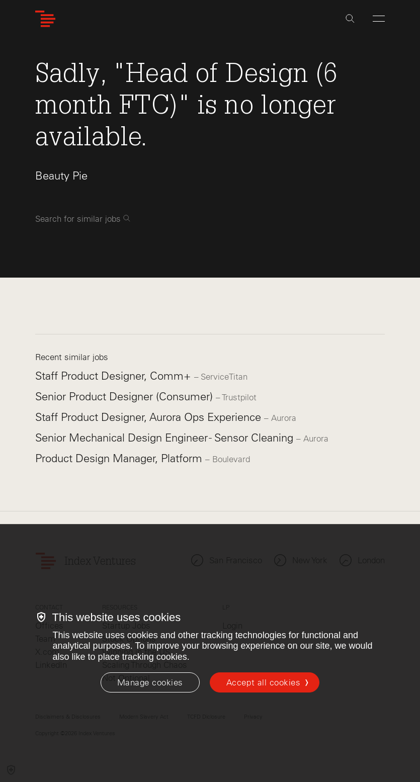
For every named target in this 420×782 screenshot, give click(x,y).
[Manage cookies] (150, 682)
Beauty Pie (61, 176)
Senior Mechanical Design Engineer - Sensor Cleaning (165, 438)
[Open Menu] (379, 19)
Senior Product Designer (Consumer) (125, 396)
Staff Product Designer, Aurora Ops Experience (149, 417)
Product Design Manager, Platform (120, 458)
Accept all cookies (263, 682)
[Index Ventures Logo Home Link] (45, 19)
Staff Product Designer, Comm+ (114, 376)
